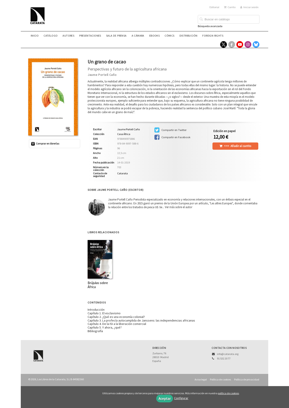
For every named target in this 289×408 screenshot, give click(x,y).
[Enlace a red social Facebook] (231, 44)
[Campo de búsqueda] (228, 19)
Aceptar (164, 398)
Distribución (188, 35)
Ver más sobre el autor (178, 207)
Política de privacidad (246, 379)
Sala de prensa (116, 35)
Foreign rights (212, 35)
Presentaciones (90, 35)
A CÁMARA (138, 35)
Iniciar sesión (249, 7)
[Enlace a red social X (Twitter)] (223, 44)
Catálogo (51, 35)
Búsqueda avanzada (210, 26)
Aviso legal (201, 379)
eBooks (154, 35)
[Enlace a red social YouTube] (239, 44)
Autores (68, 35)
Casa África (123, 134)
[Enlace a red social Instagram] (248, 44)
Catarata (122, 173)
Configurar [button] (181, 398)
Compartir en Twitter (170, 130)
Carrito (229, 7)
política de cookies (228, 393)
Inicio (35, 35)
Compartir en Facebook (172, 137)
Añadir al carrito (237, 146)
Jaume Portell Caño (102, 75)
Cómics (169, 35)
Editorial (214, 7)
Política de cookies (220, 379)
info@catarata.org (227, 354)
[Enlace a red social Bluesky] (256, 44)
